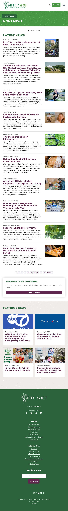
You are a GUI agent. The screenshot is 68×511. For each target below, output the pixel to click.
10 (44, 273)
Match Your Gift (34, 454)
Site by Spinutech (34, 501)
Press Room (34, 432)
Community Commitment (34, 437)
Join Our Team (34, 464)
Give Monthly (34, 451)
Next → (49, 273)
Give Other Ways (34, 456)
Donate (56, 5)
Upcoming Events (34, 427)
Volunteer (34, 461)
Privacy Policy (34, 435)
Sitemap (34, 503)
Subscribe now (43, 292)
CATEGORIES (34, 30)
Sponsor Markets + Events (34, 459)
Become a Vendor (34, 429)
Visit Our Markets (34, 424)
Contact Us (34, 440)
